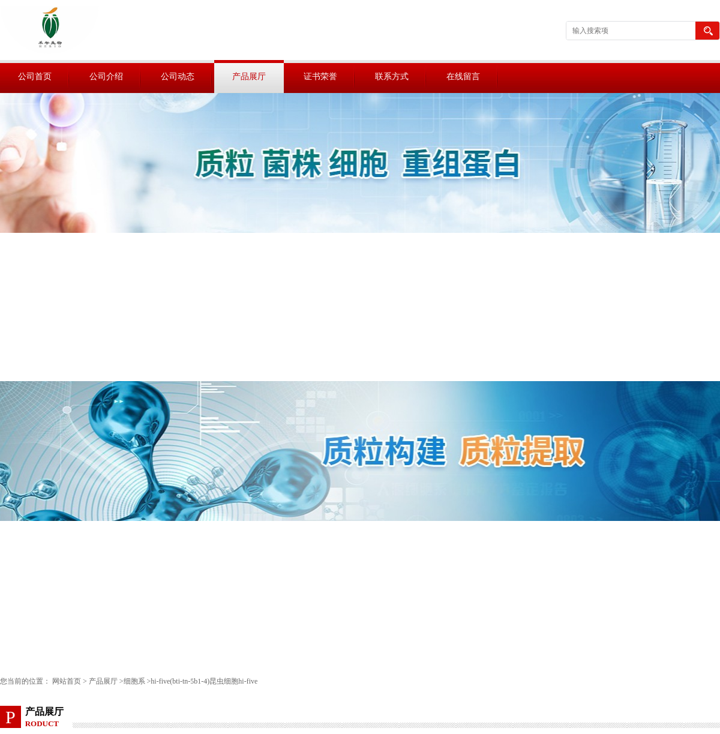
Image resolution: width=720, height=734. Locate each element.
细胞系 (134, 681)
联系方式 (392, 76)
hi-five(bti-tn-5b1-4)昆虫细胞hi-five (204, 681)
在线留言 (463, 76)
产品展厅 (249, 76)
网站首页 (66, 681)
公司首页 (35, 76)
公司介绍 (106, 76)
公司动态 (177, 76)
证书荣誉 (320, 76)
